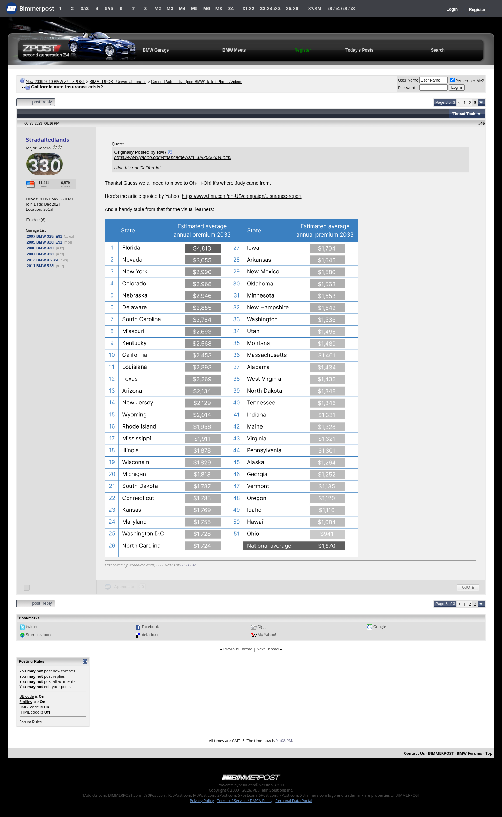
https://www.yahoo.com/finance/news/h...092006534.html (172, 157)
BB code (27, 696)
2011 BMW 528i (40, 266)
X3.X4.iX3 (270, 8)
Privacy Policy (202, 800)
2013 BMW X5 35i (42, 260)
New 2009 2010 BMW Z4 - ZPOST (55, 81)
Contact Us (414, 753)
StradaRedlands (47, 140)
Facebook (150, 626)
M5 (194, 8)
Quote (468, 587)
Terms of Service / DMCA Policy (244, 800)
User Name (408, 80)
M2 (157, 8)
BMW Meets (234, 50)
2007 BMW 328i (40, 254)
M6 (206, 8)
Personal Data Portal (293, 800)
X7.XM (314, 8)
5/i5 (109, 8)
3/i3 (85, 8)
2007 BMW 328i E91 (44, 236)
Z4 (231, 8)
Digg (262, 626)
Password (407, 87)
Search (438, 50)
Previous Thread (237, 649)
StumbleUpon (38, 634)
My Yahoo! (267, 634)
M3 (170, 8)
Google (379, 626)
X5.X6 (292, 8)
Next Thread (268, 649)
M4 (182, 8)
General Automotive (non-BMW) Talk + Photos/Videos (196, 81)
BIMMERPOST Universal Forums (118, 81)
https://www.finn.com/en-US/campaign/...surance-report (241, 196)
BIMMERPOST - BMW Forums (455, 753)
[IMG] (24, 706)
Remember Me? (467, 80)
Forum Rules (31, 721)
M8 (218, 8)
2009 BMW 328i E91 (44, 242)
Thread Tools (464, 113)
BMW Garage (156, 50)
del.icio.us (151, 634)
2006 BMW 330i (40, 248)
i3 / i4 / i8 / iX (341, 8)
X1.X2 (248, 8)
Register (477, 9)
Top (488, 753)
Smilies (26, 701)
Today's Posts (359, 50)
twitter (32, 626)
